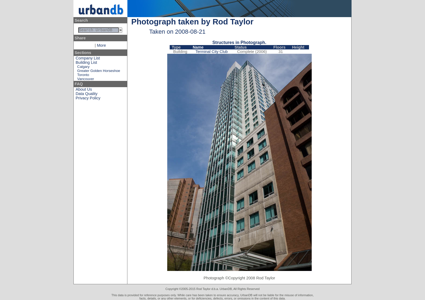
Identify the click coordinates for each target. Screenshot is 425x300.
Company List (88, 59)
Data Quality (87, 95)
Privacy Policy (88, 99)
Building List (86, 63)
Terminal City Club (211, 51)
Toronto (83, 76)
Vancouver (85, 80)
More (101, 46)
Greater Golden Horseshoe (98, 72)
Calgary (83, 68)
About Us (84, 90)
